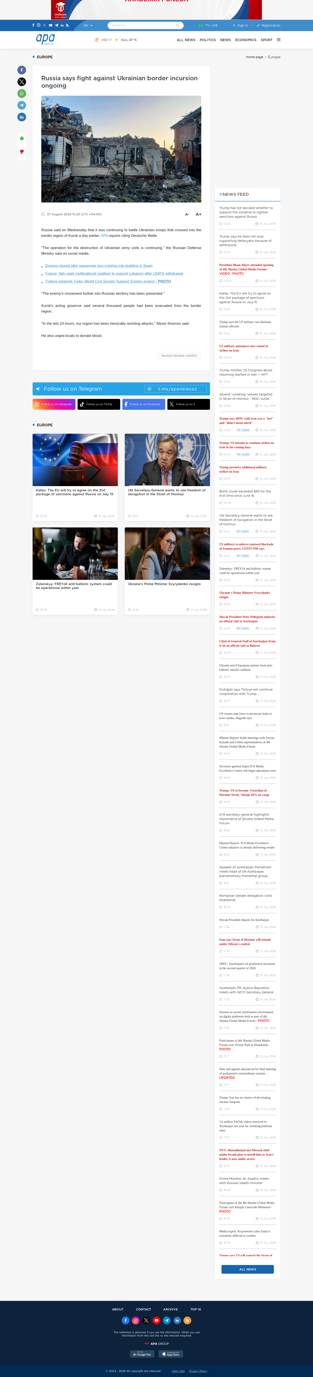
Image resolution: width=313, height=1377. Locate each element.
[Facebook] (33, 25)
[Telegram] (56, 25)
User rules (178, 1371)
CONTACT (143, 1309)
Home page (254, 57)
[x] (146, 1321)
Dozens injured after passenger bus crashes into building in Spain (99, 266)
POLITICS (208, 40)
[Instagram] (38, 25)
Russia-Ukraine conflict (179, 355)
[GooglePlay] (142, 1354)
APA (104, 236)
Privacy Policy (198, 1371)
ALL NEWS (186, 40)
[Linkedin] (62, 25)
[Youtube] (50, 25)
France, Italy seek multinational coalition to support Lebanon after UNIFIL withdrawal (114, 273)
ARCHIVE (170, 1309)
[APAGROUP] (156, 1344)
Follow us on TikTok (96, 404)
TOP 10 (195, 1309)
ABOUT (117, 1309)
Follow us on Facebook (142, 404)
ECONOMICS (245, 40)
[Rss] (67, 25)
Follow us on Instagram (53, 404)
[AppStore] (170, 1354)
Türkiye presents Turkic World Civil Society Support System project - (108, 281)
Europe (274, 57)
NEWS (225, 40)
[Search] (177, 26)
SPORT (267, 40)
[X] (44, 25)
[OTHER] (276, 39)
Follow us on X (182, 404)
